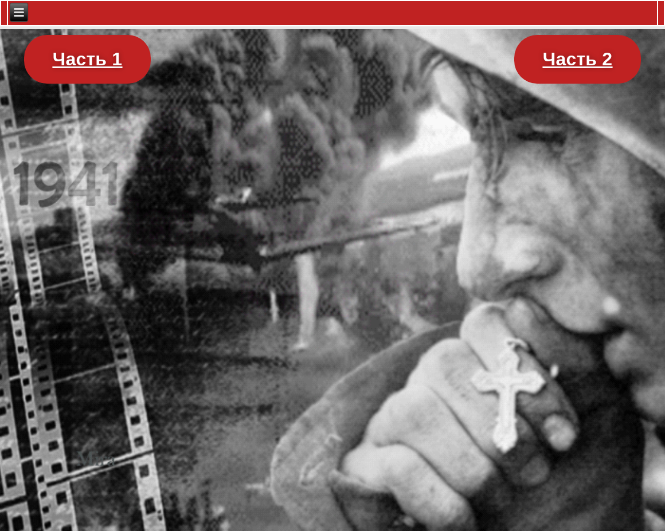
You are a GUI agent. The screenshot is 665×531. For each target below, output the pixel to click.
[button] (87, 59)
